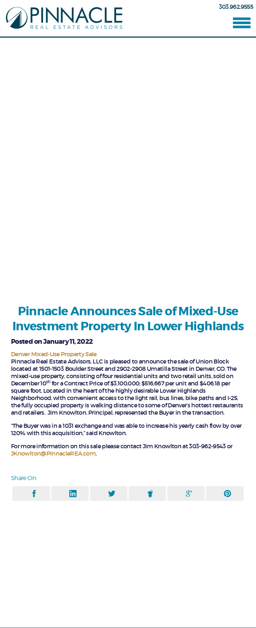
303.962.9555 (236, 6)
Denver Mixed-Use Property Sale (54, 354)
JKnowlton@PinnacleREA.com (53, 453)
